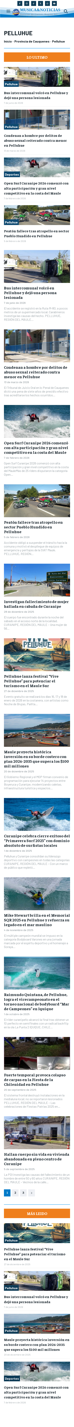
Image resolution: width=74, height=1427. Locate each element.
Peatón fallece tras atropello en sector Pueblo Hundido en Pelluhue (33, 527)
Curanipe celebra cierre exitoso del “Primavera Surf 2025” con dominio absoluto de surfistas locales (37, 840)
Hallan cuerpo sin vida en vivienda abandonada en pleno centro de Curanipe (36, 1159)
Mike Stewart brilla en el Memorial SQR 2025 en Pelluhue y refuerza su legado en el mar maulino (37, 920)
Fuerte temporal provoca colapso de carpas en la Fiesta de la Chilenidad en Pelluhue (35, 1079)
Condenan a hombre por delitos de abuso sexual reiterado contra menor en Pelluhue (35, 140)
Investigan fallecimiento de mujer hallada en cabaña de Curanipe (36, 604)
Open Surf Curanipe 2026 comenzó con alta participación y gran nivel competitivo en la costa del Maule (36, 188)
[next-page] (31, 1192)
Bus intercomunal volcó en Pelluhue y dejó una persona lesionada (30, 292)
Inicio (8, 41)
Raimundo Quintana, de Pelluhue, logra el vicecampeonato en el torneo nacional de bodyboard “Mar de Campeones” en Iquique (36, 1001)
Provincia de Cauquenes (32, 41)
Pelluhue (11, 84)
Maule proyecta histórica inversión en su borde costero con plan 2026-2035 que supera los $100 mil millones (36, 758)
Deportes (12, 174)
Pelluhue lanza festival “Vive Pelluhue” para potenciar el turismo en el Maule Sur (31, 681)
